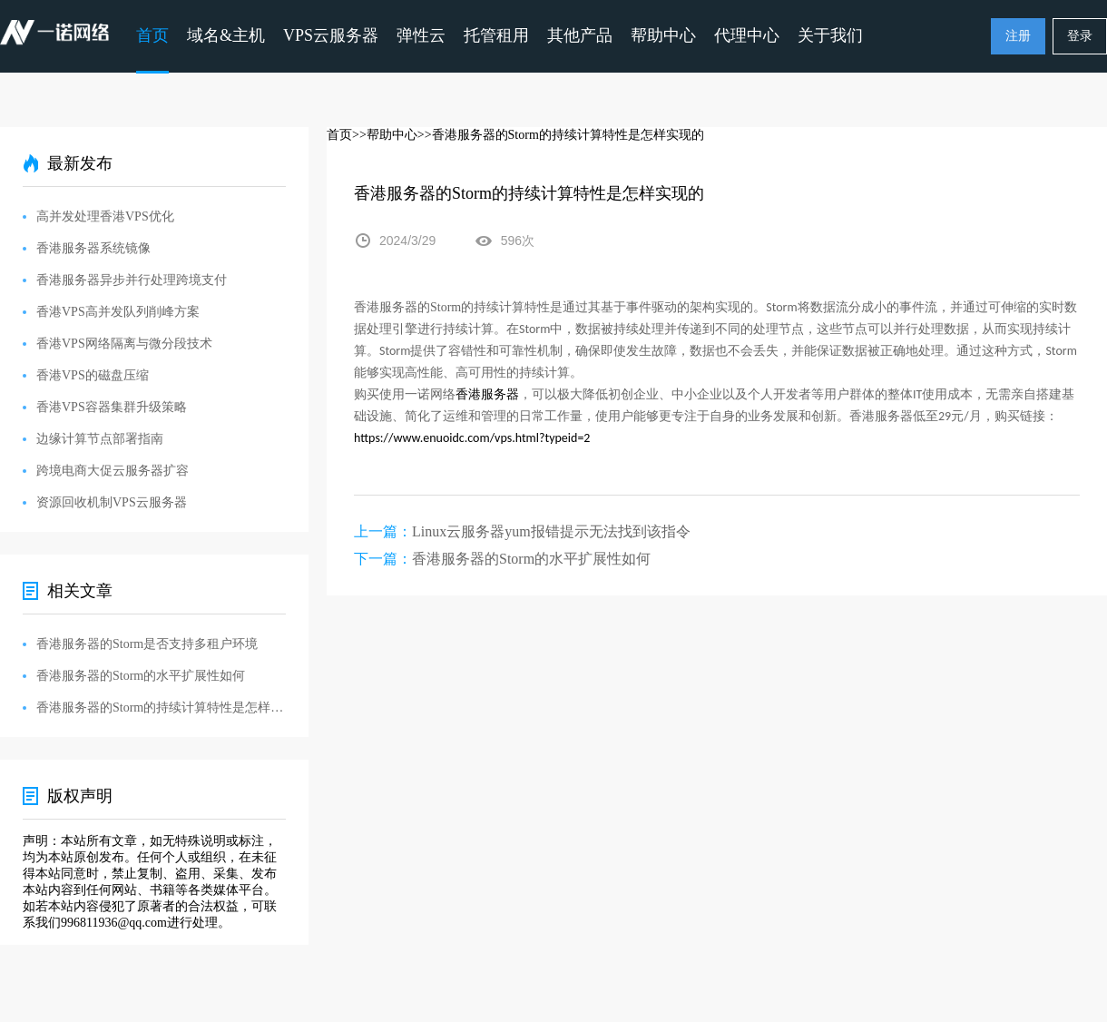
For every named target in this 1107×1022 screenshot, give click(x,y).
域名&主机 (226, 35)
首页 (152, 35)
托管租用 (496, 35)
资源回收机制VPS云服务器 (111, 502)
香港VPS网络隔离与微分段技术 (124, 343)
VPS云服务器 (330, 35)
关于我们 (830, 35)
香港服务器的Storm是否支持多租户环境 (147, 644)
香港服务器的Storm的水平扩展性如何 (531, 558)
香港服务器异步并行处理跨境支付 (131, 280)
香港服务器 (487, 394)
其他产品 (579, 35)
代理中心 (746, 35)
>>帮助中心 (384, 135)
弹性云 (421, 35)
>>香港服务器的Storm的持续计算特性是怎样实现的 (560, 135)
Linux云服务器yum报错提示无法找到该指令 (551, 531)
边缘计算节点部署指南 (99, 439)
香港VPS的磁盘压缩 (92, 375)
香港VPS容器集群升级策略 (111, 407)
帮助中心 (663, 35)
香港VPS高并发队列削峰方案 (118, 312)
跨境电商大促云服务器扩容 (112, 470)
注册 (1018, 36)
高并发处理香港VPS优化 (105, 216)
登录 (1079, 36)
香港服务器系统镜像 (93, 248)
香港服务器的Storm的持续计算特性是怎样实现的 (161, 707)
